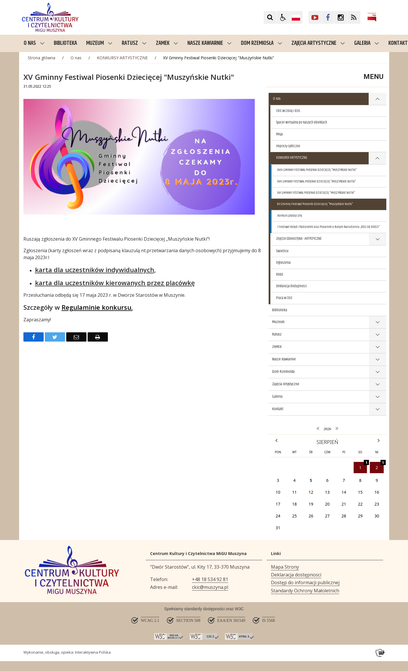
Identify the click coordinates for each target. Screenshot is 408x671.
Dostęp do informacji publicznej (305, 582)
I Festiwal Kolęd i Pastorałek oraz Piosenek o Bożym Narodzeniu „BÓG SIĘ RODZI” (328, 227)
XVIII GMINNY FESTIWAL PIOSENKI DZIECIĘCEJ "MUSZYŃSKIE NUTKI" (317, 170)
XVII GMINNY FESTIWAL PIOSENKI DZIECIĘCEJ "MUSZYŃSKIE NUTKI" (316, 181)
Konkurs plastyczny (289, 215)
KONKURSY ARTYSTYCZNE (291, 158)
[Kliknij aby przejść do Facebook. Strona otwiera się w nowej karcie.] (328, 17)
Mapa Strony (285, 567)
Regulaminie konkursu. (97, 307)
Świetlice (282, 251)
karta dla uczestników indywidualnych (94, 269)
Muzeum (99, 43)
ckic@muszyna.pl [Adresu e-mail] (210, 587)
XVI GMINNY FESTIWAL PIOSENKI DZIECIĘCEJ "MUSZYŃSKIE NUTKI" (316, 193)
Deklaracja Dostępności (291, 286)
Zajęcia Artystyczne (318, 43)
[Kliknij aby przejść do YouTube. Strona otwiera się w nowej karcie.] (315, 17)
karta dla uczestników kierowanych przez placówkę (115, 282)
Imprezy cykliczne (288, 146)
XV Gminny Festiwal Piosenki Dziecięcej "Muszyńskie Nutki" (315, 204)
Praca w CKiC (284, 298)
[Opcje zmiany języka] (296, 17)
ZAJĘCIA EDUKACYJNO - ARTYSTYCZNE (299, 239)
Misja (279, 134)
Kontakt (277, 409)
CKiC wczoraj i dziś (288, 111)
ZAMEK (167, 43)
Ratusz (134, 43)
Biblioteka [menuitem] (65, 43)
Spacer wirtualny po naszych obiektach (301, 122)
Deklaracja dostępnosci (296, 575)
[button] (283, 17)
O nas (34, 43)
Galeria (366, 43)
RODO (279, 274)
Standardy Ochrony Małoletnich (305, 590)
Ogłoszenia (283, 263)
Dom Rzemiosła (261, 43)
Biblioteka (279, 310)
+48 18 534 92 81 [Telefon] (210, 579)
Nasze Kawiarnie (209, 43)
